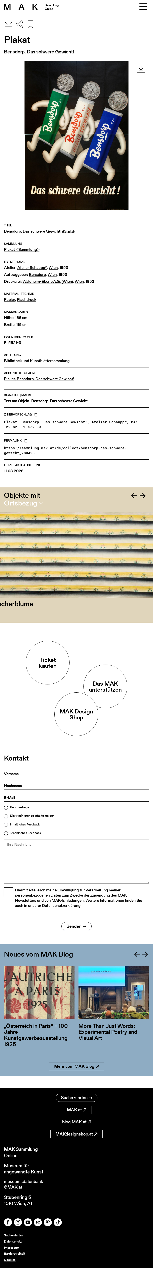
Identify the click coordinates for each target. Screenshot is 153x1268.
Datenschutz (13, 1241)
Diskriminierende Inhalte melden (32, 815)
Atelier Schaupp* (32, 267)
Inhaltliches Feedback (25, 824)
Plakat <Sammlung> (21, 249)
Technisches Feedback (25, 833)
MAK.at (76, 1109)
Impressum (12, 1247)
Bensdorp (37, 274)
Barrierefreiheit (14, 1253)
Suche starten (76, 1096)
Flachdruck (26, 299)
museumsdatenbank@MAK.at (25, 1184)
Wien (53, 267)
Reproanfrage (19, 807)
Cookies (10, 1259)
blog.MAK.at (76, 1121)
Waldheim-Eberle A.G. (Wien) (48, 281)
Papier (9, 299)
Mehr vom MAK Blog (76, 1076)
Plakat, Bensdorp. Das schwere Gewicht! (39, 378)
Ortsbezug (20, 503)
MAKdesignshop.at (76, 1133)
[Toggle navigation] (143, 7)
